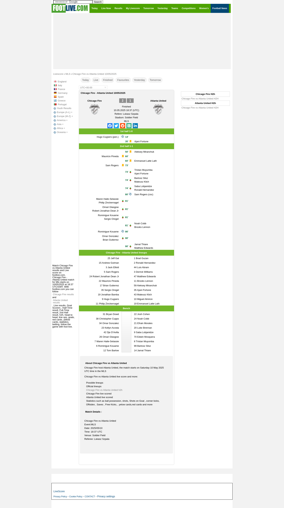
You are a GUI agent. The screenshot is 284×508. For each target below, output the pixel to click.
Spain (61, 96)
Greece (62, 100)
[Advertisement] (142, 41)
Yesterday (139, 80)
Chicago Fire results (63, 294)
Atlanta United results (60, 301)
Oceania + (60, 132)
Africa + (59, 128)
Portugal (62, 104)
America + (60, 120)
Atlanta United (158, 100)
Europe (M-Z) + (63, 116)
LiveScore (59, 491)
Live (96, 80)
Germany (62, 93)
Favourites (123, 80)
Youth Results (62, 108)
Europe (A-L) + (62, 112)
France (61, 89)
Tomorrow (155, 80)
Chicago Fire (94, 100)
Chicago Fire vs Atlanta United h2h (104, 390)
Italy (60, 85)
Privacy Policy (60, 496)
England (62, 81)
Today (85, 80)
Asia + (58, 124)
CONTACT (90, 496)
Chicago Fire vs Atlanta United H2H (199, 98)
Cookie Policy (75, 496)
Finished (108, 80)
